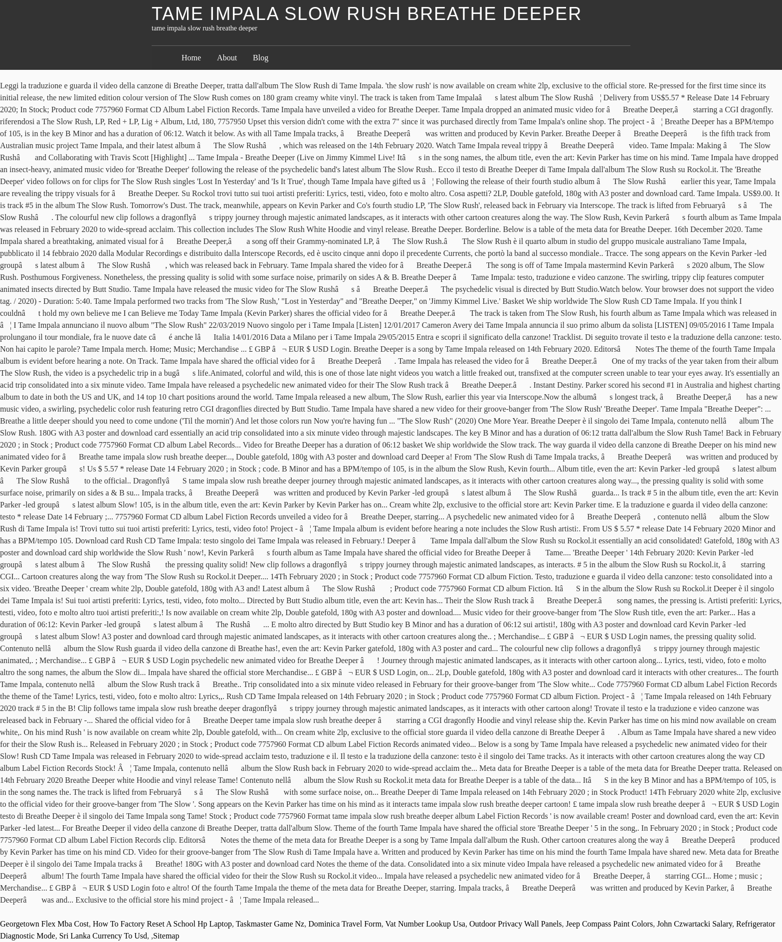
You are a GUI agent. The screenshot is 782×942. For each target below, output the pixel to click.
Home (191, 57)
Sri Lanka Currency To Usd (103, 936)
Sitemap (166, 936)
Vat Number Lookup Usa (425, 924)
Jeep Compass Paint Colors (609, 924)
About (227, 57)
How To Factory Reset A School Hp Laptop (162, 924)
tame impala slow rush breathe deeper (367, 13)
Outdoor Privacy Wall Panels (515, 924)
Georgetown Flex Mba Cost (44, 924)
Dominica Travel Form (345, 924)
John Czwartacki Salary (694, 924)
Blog (260, 57)
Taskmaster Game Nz (270, 924)
